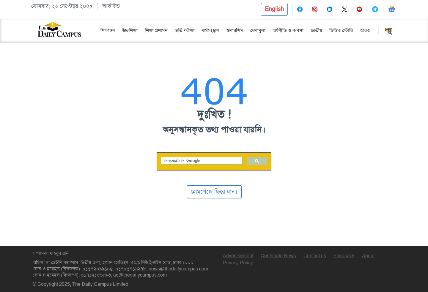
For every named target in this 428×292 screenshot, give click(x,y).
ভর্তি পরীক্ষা (185, 31)
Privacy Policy (238, 263)
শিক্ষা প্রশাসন (156, 31)
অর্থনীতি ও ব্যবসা (288, 31)
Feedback (344, 256)
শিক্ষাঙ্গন (107, 31)
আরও (365, 31)
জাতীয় (316, 31)
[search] (201, 161)
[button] (274, 9)
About (368, 256)
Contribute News (278, 256)
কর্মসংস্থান (210, 31)
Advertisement (238, 256)
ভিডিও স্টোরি (341, 31)
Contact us (314, 256)
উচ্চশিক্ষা (130, 31)
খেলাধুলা (257, 31)
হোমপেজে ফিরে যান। (214, 191)
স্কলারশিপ (234, 31)
